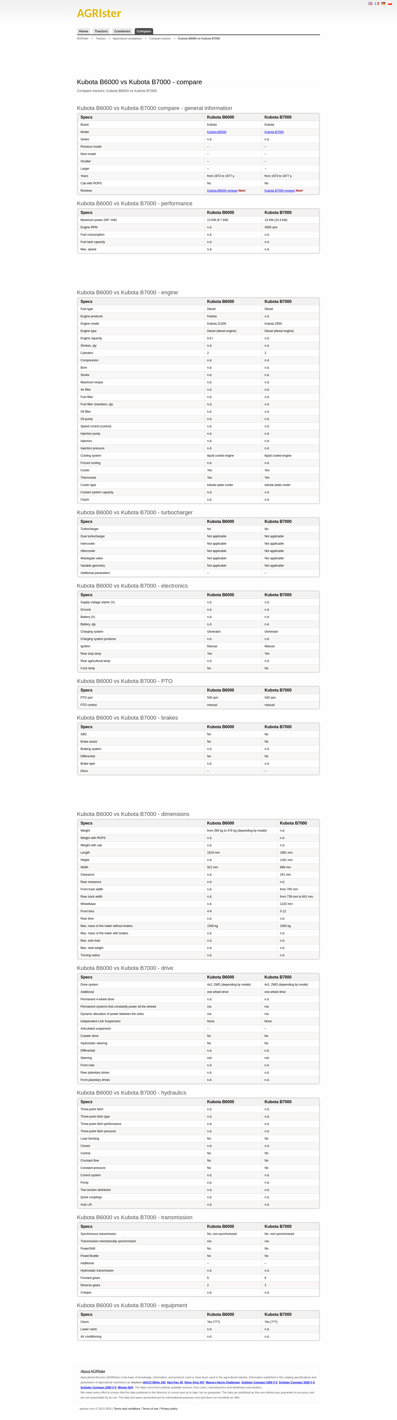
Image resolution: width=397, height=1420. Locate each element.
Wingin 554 (125, 1387)
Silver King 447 (194, 1382)
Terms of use (150, 1408)
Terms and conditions (127, 1408)
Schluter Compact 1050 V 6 (259, 1382)
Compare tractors (160, 38)
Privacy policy (169, 1408)
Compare (144, 31)
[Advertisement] (198, 59)
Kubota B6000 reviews (222, 190)
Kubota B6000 (216, 132)
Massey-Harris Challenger (223, 1382)
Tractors (101, 31)
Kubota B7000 (274, 132)
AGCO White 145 (154, 1382)
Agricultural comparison (127, 38)
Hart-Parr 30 (175, 1382)
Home (83, 31)
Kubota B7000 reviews (280, 190)
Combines (122, 31)
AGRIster (82, 38)
